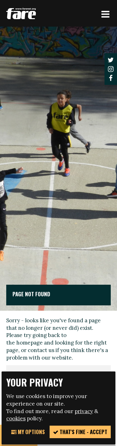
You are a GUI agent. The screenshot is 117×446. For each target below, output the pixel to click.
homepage (29, 342)
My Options (28, 432)
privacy (84, 411)
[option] (58, 169)
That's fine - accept (80, 432)
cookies (16, 418)
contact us (41, 350)
